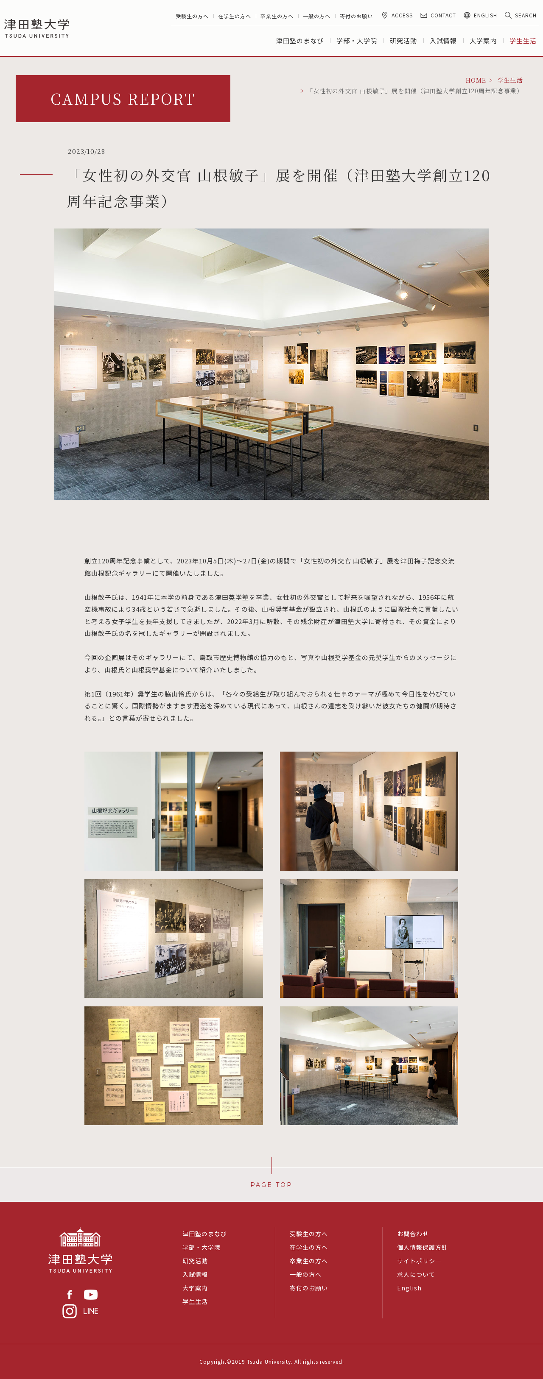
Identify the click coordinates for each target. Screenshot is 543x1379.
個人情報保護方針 (422, 1247)
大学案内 (483, 40)
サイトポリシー (419, 1260)
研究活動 (403, 40)
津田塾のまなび (300, 40)
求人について (416, 1274)
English (409, 1288)
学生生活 (523, 40)
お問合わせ (413, 1233)
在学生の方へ (234, 16)
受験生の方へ (192, 16)
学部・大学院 (356, 40)
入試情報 (443, 40)
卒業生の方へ (277, 16)
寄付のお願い (356, 16)
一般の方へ (316, 16)
